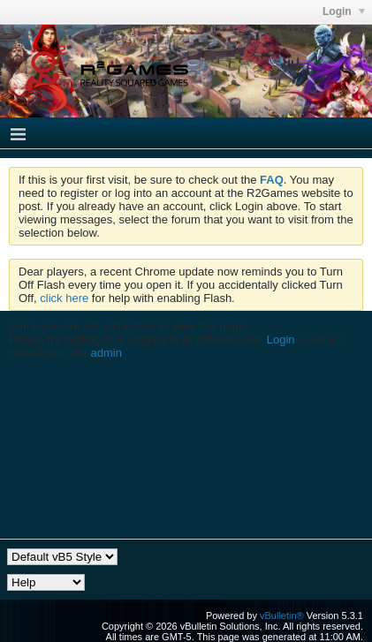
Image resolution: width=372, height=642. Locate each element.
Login (281, 339)
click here (64, 298)
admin (106, 352)
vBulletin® (282, 615)
